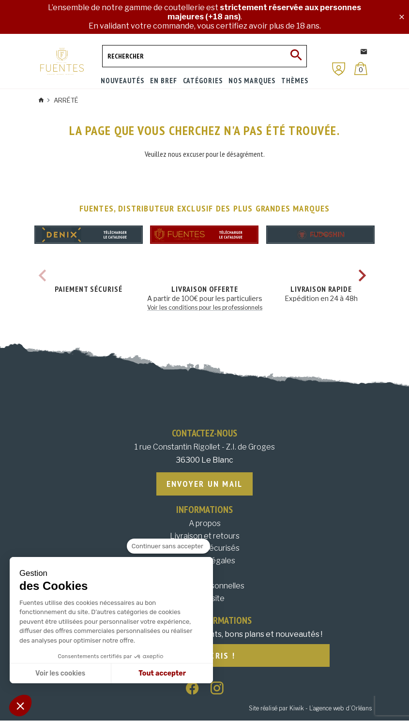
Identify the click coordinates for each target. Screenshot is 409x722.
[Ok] (296, 56)
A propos (205, 523)
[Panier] (360, 68)
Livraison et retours (205, 536)
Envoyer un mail (205, 484)
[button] (20, 705)
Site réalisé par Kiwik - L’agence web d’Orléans (310, 709)
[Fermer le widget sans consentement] (168, 546)
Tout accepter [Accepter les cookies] (162, 673)
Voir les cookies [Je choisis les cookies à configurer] (60, 673)
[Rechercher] (204, 56)
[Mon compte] (339, 69)
